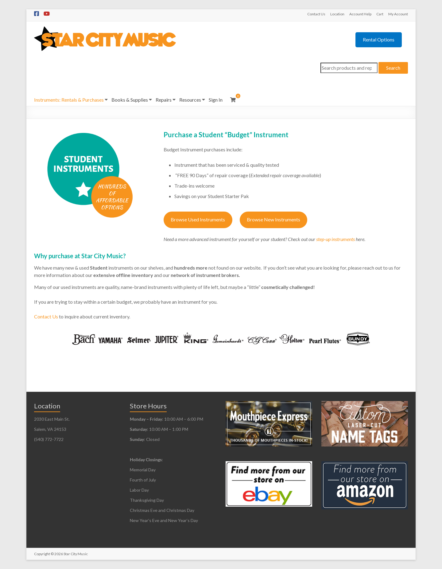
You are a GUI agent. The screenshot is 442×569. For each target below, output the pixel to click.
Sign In (216, 100)
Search (393, 68)
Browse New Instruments (273, 219)
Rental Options (378, 39)
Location (337, 14)
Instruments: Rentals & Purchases (69, 100)
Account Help (360, 14)
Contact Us (316, 14)
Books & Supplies (129, 100)
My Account (398, 14)
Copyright (42, 553)
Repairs (164, 100)
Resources (190, 100)
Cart (379, 14)
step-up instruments (335, 239)
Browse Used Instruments (198, 219)
